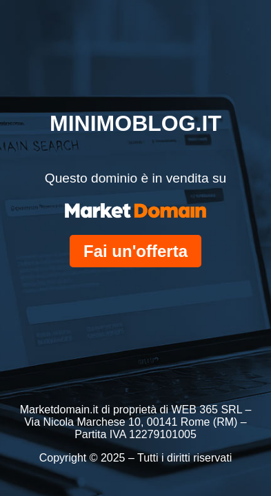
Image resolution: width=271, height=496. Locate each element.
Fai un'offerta (135, 251)
